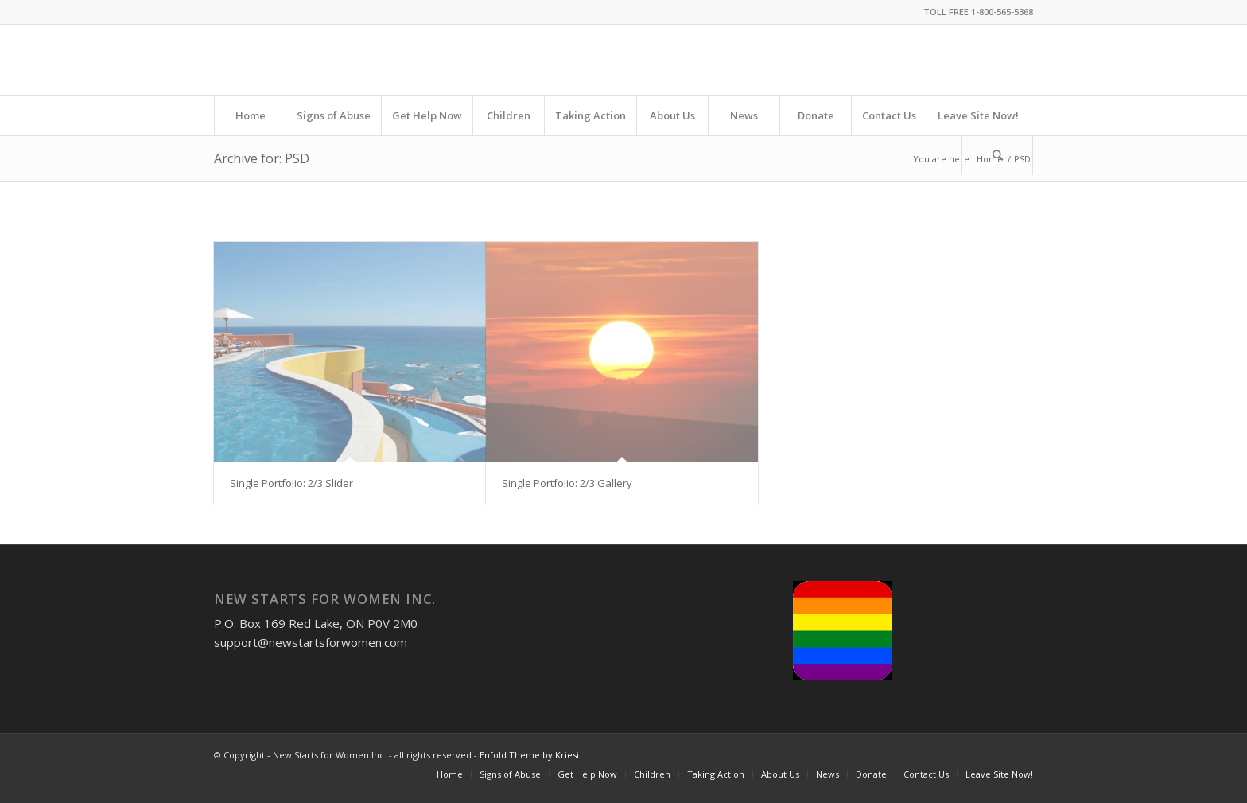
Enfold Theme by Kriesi (529, 755)
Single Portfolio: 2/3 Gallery (567, 483)
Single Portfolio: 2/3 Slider (291, 483)
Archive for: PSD (261, 158)
